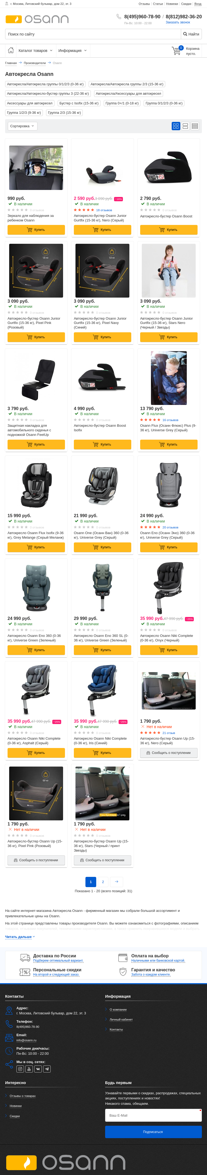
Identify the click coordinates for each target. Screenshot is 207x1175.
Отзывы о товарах (23, 1096)
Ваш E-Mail (118, 1115)
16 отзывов (170, 420)
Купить (36, 230)
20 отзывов (170, 527)
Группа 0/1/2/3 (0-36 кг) (164, 103)
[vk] (38, 1068)
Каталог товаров (36, 50)
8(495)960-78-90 (142, 16)
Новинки (16, 1105)
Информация (73, 50)
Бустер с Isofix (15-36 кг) (79, 103)
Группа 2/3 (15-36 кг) (64, 113)
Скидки (15, 1116)
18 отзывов (104, 210)
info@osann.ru (26, 1040)
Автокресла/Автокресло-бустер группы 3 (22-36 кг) (48, 93)
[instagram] (20, 1068)
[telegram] (47, 1068)
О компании (118, 1009)
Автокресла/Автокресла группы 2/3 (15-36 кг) (127, 84)
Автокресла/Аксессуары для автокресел (128, 93)
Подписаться (153, 1132)
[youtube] (29, 1068)
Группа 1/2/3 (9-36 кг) (24, 113)
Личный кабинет (121, 1019)
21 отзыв (169, 733)
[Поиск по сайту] (86, 34)
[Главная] (10, 50)
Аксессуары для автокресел (30, 103)
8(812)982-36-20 (184, 16)
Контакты (116, 1029)
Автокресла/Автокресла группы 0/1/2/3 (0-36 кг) (45, 84)
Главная (11, 63)
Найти (191, 34)
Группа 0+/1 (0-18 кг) (122, 103)
